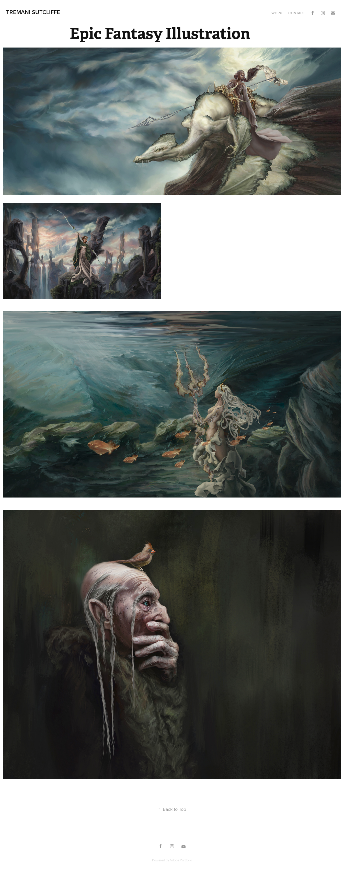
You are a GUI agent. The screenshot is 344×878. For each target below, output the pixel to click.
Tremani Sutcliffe (33, 12)
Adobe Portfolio (181, 860)
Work (276, 13)
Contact (296, 13)
